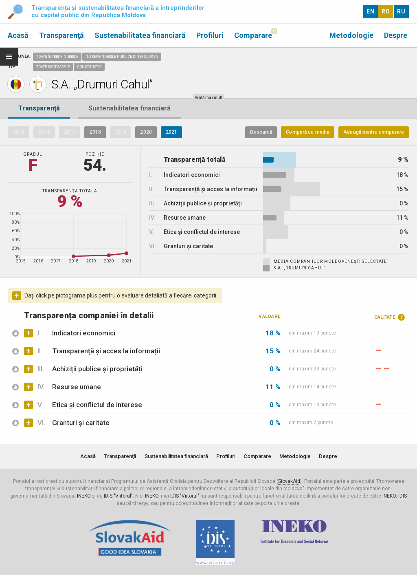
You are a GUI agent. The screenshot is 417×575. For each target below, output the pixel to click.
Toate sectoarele (53, 67)
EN (371, 11)
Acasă (18, 35)
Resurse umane (76, 387)
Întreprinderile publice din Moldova (122, 57)
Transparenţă (61, 35)
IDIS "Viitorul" (118, 496)
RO (386, 11)
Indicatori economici (83, 333)
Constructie (89, 67)
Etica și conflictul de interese (97, 405)
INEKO (84, 496)
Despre (395, 35)
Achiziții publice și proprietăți (97, 369)
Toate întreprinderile (57, 57)
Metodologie (351, 35)
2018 (95, 132)
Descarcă (261, 132)
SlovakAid (289, 481)
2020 (145, 132)
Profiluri (210, 35)
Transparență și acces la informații (106, 351)
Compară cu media (307, 132)
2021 (171, 132)
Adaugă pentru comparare (373, 132)
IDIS (402, 496)
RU (401, 11)
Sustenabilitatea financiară (140, 35)
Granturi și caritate (81, 423)
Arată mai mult (208, 97)
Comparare (253, 35)
